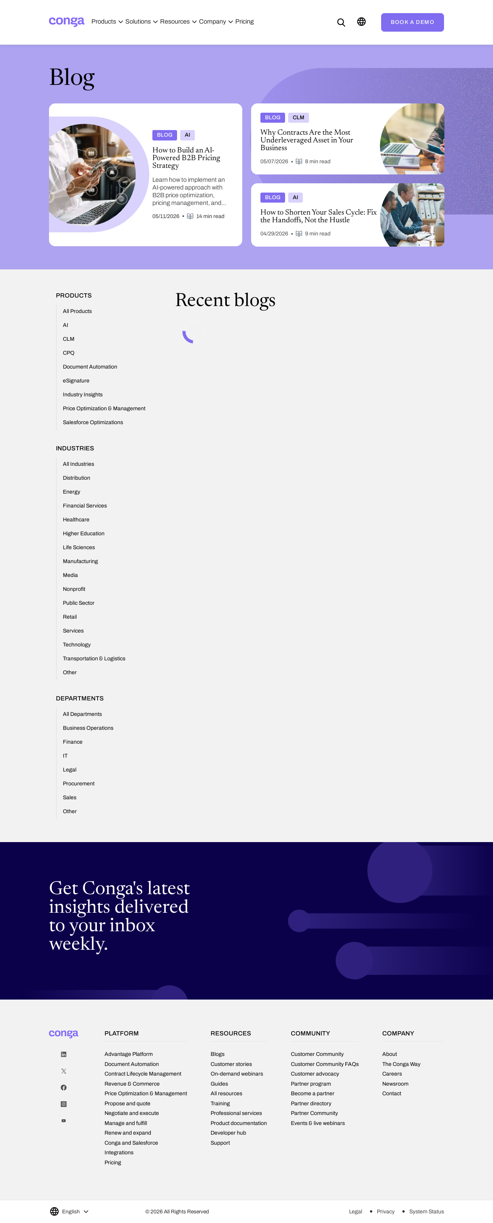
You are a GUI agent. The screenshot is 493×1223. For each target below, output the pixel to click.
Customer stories (231, 1064)
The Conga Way (401, 1064)
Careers (392, 1074)
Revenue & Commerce (132, 1084)
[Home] (66, 22)
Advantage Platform (129, 1054)
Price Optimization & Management (146, 1093)
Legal (355, 1212)
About (389, 1054)
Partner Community (314, 1113)
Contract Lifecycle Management (143, 1074)
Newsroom (395, 1084)
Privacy (386, 1212)
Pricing (113, 1162)
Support (220, 1143)
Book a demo (412, 22)
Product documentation (239, 1123)
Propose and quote (127, 1103)
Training (220, 1103)
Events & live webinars (318, 1123)
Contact (391, 1093)
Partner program (311, 1084)
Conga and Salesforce (131, 1143)
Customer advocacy (315, 1074)
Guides (219, 1084)
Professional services (236, 1113)
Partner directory (311, 1103)
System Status (426, 1212)
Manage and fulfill (126, 1123)
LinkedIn (63, 1054)
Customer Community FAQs (325, 1064)
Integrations (119, 1152)
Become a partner (312, 1093)
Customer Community (317, 1054)
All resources (226, 1093)
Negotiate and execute (132, 1113)
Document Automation (132, 1064)
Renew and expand (128, 1133)
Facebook (63, 1087)
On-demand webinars (237, 1074)
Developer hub (228, 1133)
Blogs (218, 1054)
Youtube (63, 1121)
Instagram (63, 1104)
